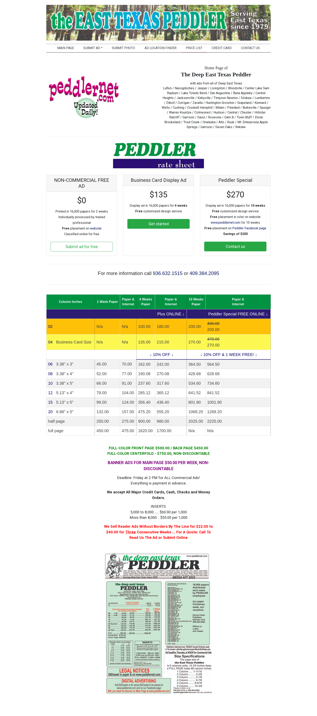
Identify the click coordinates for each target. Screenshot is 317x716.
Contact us (235, 246)
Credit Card (222, 48)
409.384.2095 (204, 273)
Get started (159, 223)
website (95, 228)
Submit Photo (123, 48)
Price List (194, 48)
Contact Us (250, 48)
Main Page (65, 48)
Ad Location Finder (160, 48)
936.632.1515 (168, 273)
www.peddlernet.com (225, 222)
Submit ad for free (82, 246)
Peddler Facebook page (249, 228)
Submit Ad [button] (91, 48)
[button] (63, 23)
